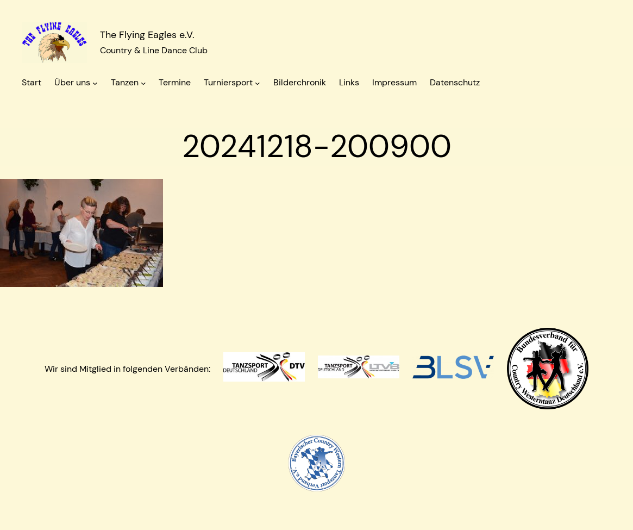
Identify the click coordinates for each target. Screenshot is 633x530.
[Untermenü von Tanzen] (143, 83)
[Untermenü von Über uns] (95, 83)
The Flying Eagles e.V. (147, 34)
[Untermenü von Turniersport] (257, 83)
